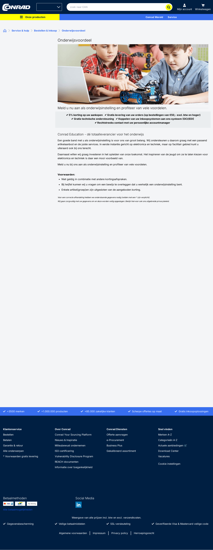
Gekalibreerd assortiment (121, 450)
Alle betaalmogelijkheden (17, 509)
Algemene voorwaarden (73, 533)
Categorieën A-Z (167, 440)
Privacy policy (119, 533)
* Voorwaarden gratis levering (20, 456)
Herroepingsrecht (144, 533)
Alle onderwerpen (13, 450)
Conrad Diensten (117, 429)
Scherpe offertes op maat (147, 411)
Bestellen (8, 434)
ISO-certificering (64, 450)
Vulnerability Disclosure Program (74, 456)
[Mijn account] (184, 7)
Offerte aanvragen (117, 434)
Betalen (7, 440)
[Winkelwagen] (203, 7)
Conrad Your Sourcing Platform (73, 434)
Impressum (99, 533)
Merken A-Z (165, 434)
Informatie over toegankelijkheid (73, 467)
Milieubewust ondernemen (70, 445)
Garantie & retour (13, 445)
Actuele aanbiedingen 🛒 (172, 445)
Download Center (168, 450)
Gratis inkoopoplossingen (193, 411)
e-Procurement (115, 440)
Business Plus (114, 445)
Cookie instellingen (169, 463)
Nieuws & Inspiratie (66, 440)
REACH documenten (66, 461)
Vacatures (164, 456)
